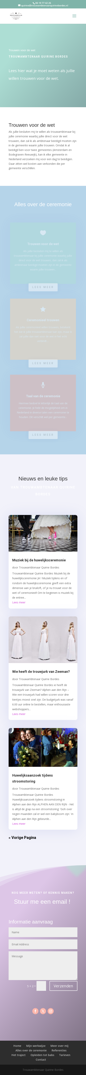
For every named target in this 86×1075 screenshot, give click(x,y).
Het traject (18, 1055)
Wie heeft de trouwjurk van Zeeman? (41, 672)
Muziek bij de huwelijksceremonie (39, 560)
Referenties (59, 1050)
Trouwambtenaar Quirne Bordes (39, 567)
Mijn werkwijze (35, 1046)
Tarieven (64, 1055)
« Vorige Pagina (22, 837)
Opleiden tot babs (42, 1055)
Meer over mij (59, 1046)
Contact (41, 1059)
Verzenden (63, 986)
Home (17, 1046)
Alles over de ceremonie (31, 1050)
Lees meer (43, 287)
